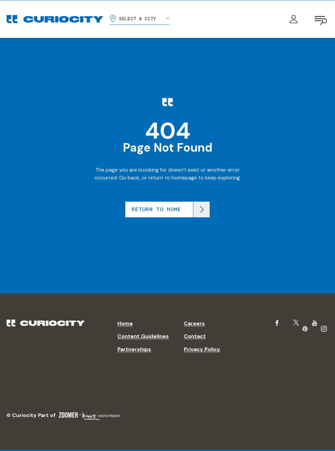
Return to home (156, 209)
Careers (194, 323)
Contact (195, 336)
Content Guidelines (143, 336)
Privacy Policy (202, 349)
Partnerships (134, 349)
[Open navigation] (321, 19)
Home (125, 323)
